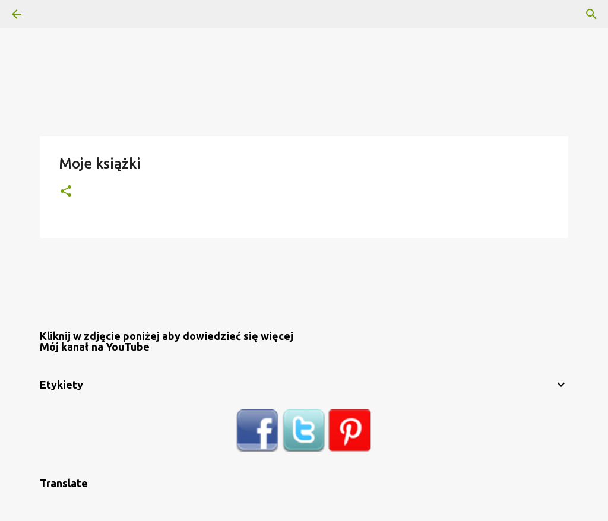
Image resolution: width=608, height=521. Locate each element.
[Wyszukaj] (50, 14)
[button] (66, 192)
